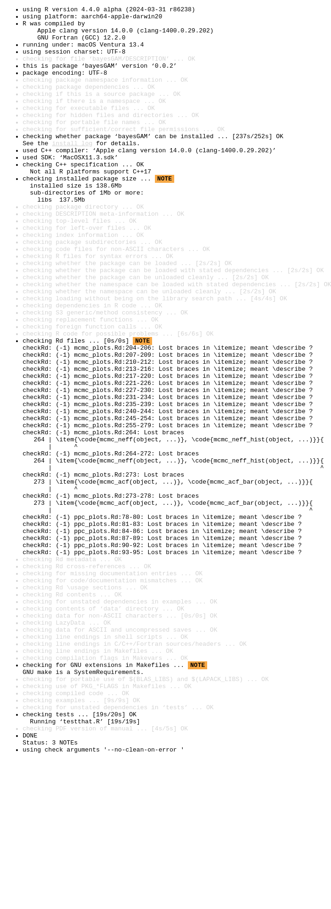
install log (72, 171)
